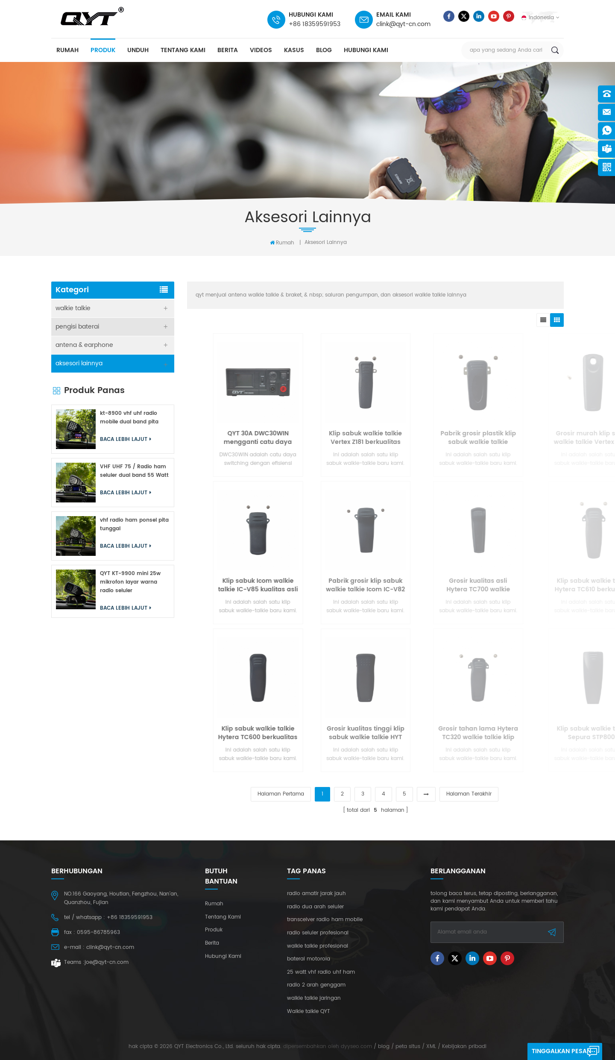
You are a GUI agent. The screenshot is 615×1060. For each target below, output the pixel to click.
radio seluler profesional (317, 933)
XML (431, 1046)
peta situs (407, 1046)
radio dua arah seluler (315, 907)
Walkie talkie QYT (308, 1012)
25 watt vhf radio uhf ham (321, 972)
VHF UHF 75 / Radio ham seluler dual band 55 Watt (134, 471)
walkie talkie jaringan (314, 998)
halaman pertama (281, 794)
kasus (294, 50)
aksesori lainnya (326, 242)
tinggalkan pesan (561, 1051)
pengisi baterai (77, 327)
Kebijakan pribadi (464, 1046)
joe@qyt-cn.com (107, 962)
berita (227, 50)
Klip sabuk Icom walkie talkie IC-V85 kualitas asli (322, 585)
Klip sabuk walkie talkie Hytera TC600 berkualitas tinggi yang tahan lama (321, 733)
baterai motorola (308, 959)
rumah (67, 50)
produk (103, 50)
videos (261, 50)
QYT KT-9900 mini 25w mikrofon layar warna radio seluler (130, 582)
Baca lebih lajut (125, 439)
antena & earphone (84, 345)
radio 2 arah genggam (316, 985)
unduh (138, 50)
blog (324, 50)
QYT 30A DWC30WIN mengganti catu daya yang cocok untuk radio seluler (321, 437)
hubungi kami (366, 50)
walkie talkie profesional (317, 946)
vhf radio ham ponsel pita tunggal (134, 524)
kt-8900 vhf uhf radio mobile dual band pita (129, 417)
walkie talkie (73, 308)
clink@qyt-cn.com (403, 24)
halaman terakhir (469, 794)
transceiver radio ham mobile (325, 920)
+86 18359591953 (314, 24)
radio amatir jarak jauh (316, 894)
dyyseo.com (356, 1046)
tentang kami (183, 50)
